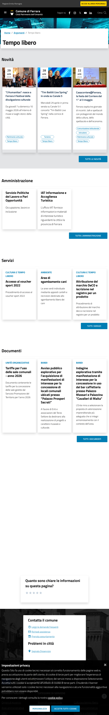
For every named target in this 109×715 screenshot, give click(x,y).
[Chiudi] (105, 664)
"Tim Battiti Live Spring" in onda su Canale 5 (54, 94)
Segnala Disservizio (39, 651)
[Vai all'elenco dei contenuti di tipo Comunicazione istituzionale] (88, 128)
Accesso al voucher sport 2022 (18, 283)
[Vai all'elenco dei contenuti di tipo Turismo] (47, 136)
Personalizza (40, 708)
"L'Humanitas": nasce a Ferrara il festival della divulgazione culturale (18, 96)
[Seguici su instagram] (73, 13)
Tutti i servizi (94, 326)
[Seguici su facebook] (68, 13)
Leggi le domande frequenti (43, 627)
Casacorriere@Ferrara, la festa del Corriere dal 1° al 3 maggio (89, 96)
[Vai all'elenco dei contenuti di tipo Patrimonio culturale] (15, 136)
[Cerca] (105, 12)
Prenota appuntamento (41, 636)
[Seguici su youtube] (84, 13)
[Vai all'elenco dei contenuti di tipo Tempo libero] (12, 141)
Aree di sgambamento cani (54, 279)
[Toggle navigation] (5, 12)
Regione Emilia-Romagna (12, 3)
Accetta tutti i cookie (65, 708)
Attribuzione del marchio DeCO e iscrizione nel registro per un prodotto (87, 289)
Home (7, 33)
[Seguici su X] (79, 13)
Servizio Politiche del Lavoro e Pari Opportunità (17, 196)
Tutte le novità (93, 159)
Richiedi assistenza (39, 632)
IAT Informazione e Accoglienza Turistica (53, 196)
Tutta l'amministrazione (88, 235)
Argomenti (19, 33)
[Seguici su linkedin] (89, 13)
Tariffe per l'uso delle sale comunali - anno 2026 (18, 372)
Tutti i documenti (92, 439)
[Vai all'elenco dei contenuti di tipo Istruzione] (82, 132)
